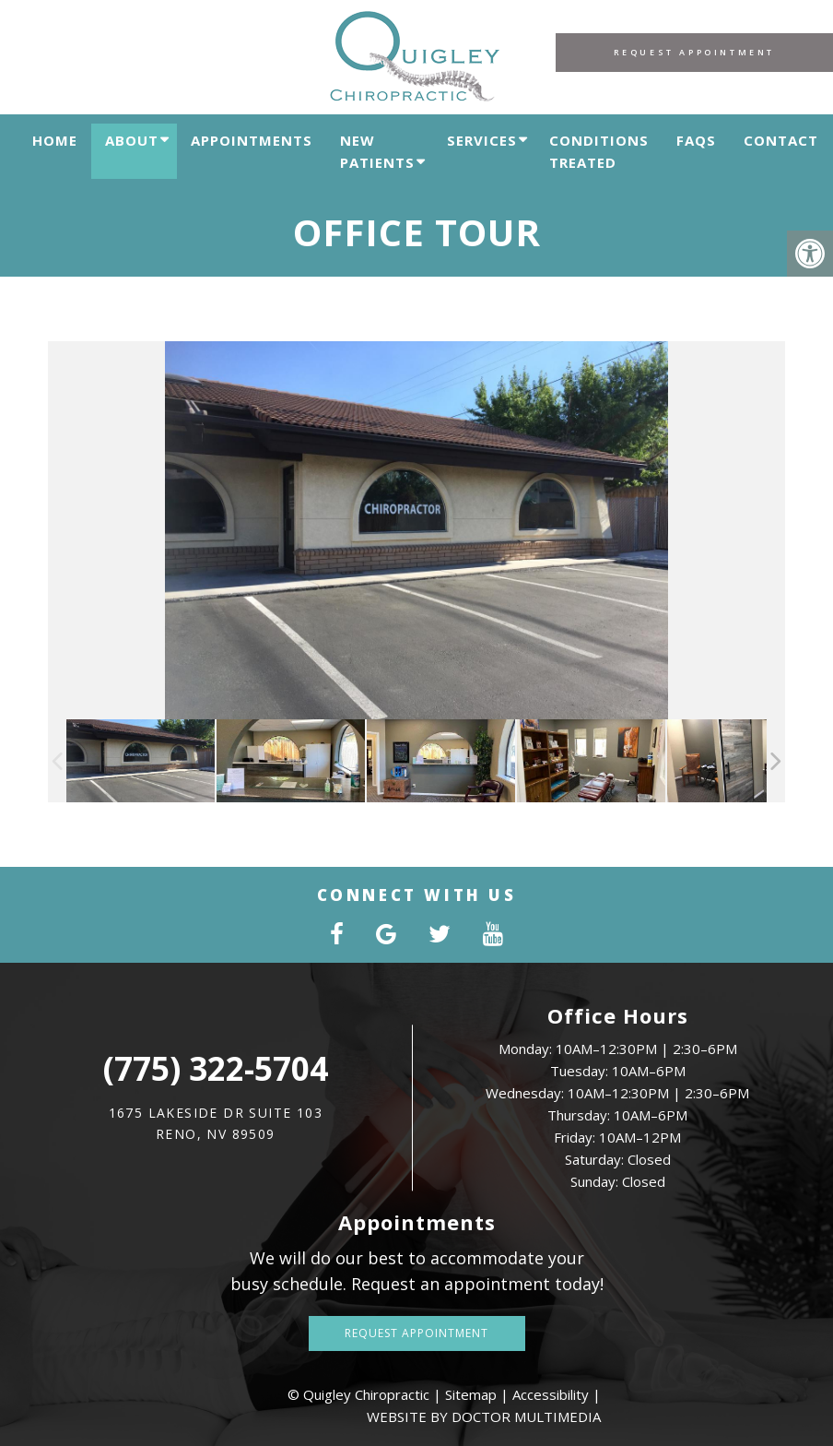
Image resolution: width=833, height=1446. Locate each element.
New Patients (377, 151)
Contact (781, 140)
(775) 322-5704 (215, 1068)
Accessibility (550, 1394)
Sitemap (471, 1394)
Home (54, 140)
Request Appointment (694, 52)
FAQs (696, 140)
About (131, 140)
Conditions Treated (599, 151)
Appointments (251, 140)
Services (482, 140)
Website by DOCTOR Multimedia (484, 1416)
